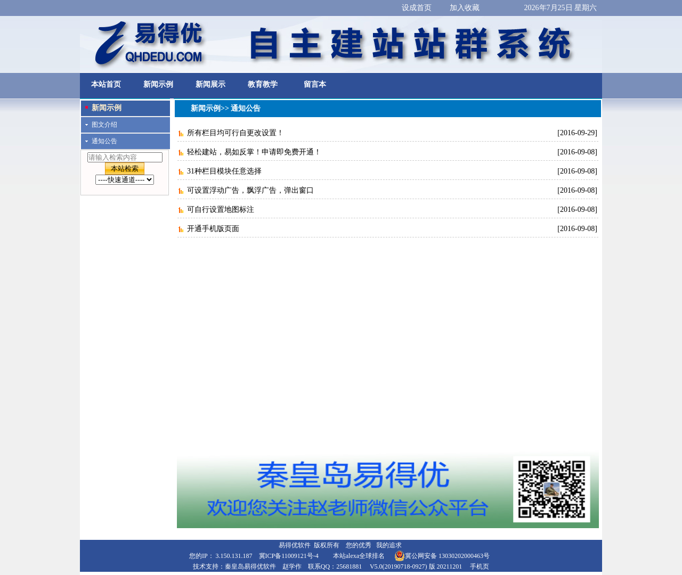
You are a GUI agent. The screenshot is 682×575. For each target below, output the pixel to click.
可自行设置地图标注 (220, 209)
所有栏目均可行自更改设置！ (235, 133)
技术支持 (205, 566)
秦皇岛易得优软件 (250, 566)
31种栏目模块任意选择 (224, 171)
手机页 (479, 566)
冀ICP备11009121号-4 (289, 556)
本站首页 (106, 84)
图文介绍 (104, 124)
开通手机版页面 (213, 229)
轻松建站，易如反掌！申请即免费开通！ (254, 152)
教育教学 (263, 84)
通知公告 (104, 141)
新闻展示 (210, 84)
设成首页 (417, 8)
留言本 (315, 84)
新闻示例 (158, 84)
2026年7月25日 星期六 (560, 8)
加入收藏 (465, 8)
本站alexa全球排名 (359, 556)
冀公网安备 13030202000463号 (442, 556)
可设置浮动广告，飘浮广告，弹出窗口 (250, 190)
